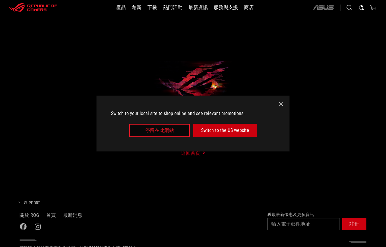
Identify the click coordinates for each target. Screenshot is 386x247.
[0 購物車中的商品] (373, 7)
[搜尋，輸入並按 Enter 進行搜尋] (349, 7)
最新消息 (72, 215)
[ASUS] (323, 7)
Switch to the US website (225, 130)
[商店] (249, 8)
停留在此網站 (159, 130)
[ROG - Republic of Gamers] (33, 7)
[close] (281, 104)
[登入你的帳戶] (361, 7)
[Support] (32, 203)
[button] (354, 224)
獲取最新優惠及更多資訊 (290, 214)
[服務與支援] (226, 8)
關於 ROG (29, 215)
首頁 (51, 215)
